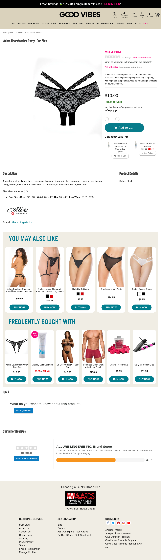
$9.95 (142, 299)
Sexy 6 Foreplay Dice (144, 364)
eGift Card (24, 524)
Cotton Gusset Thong (142, 289)
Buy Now (19, 307)
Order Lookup (26, 535)
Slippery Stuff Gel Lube (42, 364)
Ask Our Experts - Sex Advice (72, 531)
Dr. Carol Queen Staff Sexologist (74, 535)
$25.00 (93, 372)
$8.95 (80, 299)
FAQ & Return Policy (29, 548)
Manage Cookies (27, 552)
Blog (59, 524)
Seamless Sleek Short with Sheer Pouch (93, 365)
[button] (47, 296)
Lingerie (20, 32)
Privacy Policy (26, 541)
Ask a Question (111, 67)
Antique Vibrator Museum (118, 533)
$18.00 (67, 372)
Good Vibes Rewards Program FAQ (123, 543)
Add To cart (124, 127)
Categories (8, 32)
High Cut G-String (80, 289)
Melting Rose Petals (119, 364)
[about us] (141, 15)
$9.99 (119, 371)
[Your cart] (156, 15)
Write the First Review (142, 57)
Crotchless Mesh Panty (111, 289)
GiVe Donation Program (117, 536)
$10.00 (19, 298)
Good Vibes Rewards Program (121, 540)
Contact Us (24, 531)
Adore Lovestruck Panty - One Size (17, 365)
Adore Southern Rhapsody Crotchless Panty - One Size (19, 290)
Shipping (23, 538)
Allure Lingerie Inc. (22, 222)
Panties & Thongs (35, 32)
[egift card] (114, 15)
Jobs (107, 547)
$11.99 (144, 371)
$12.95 (49, 300)
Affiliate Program (113, 529)
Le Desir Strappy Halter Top (67, 365)
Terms (22, 545)
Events (61, 528)
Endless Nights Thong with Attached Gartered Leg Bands (50, 290)
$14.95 (111, 297)
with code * (80, 4)
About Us (24, 528)
